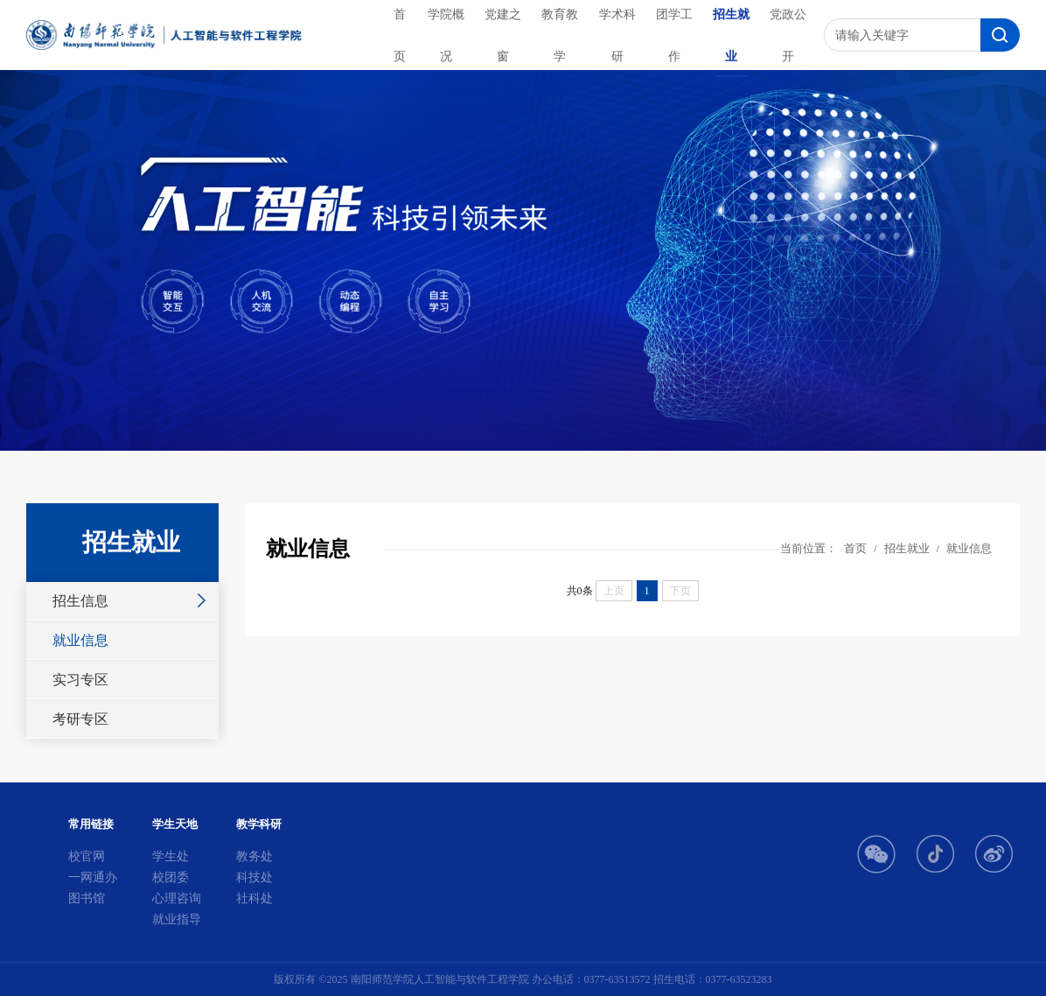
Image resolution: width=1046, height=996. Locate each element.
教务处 (254, 856)
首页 (855, 549)
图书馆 (86, 898)
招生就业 (907, 549)
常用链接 (91, 824)
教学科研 (259, 824)
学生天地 (175, 824)
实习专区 (80, 679)
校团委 (170, 877)
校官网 (86, 856)
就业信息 (80, 640)
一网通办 (92, 877)
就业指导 (176, 919)
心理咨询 (176, 898)
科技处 (254, 877)
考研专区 (80, 719)
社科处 (254, 898)
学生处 (170, 856)
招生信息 (80, 600)
